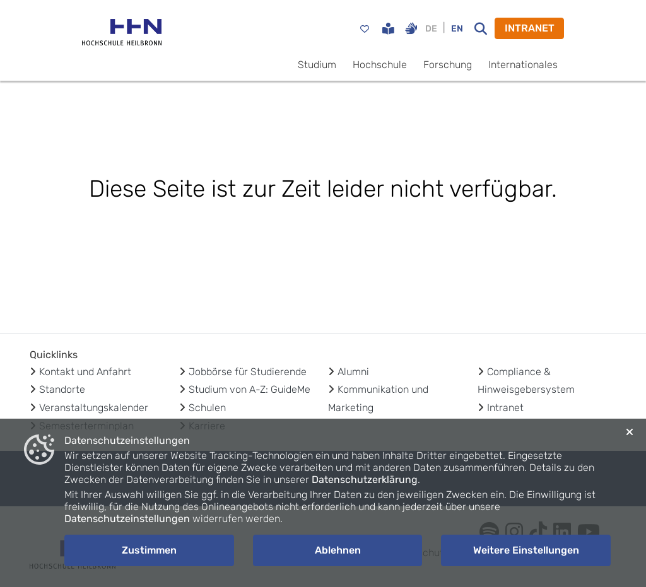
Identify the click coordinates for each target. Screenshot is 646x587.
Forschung (447, 65)
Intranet (505, 408)
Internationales (523, 65)
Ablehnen (338, 550)
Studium (317, 65)
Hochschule (380, 65)
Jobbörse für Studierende (248, 372)
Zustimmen (149, 550)
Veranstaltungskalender (93, 408)
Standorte (62, 389)
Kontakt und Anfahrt (85, 372)
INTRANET (530, 28)
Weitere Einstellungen (526, 550)
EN (457, 28)
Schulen (207, 408)
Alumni (353, 372)
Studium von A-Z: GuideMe (249, 389)
